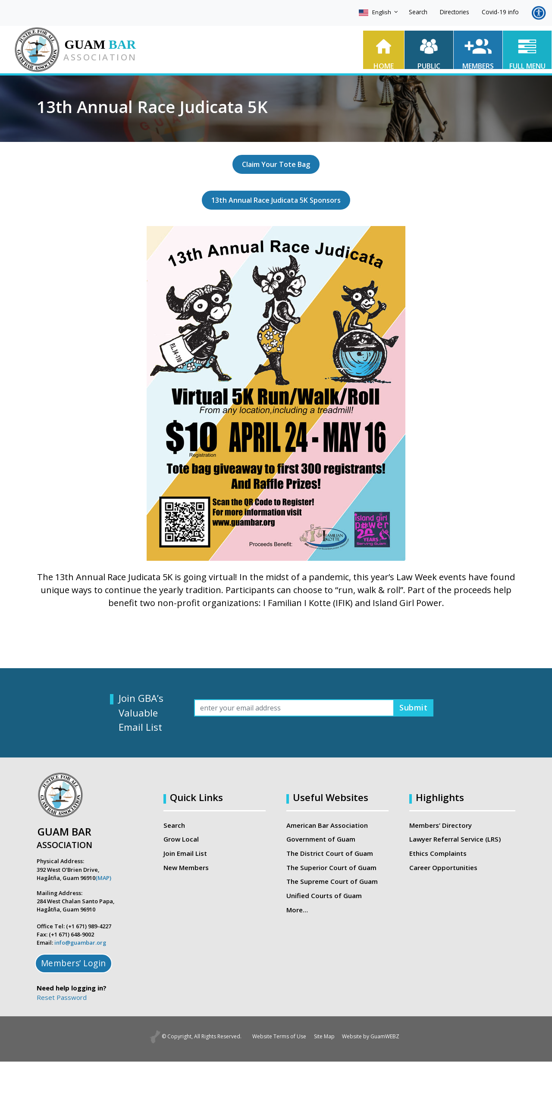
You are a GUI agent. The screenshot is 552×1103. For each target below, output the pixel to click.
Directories (454, 12)
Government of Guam (320, 839)
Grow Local (181, 839)
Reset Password (62, 997)
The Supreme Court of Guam (331, 881)
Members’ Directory (440, 825)
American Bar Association (327, 825)
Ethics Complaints (437, 853)
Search (418, 12)
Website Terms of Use (275, 1036)
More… (297, 909)
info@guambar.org (80, 942)
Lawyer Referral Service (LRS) (455, 839)
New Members (185, 867)
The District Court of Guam (329, 853)
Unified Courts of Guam (323, 895)
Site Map (324, 1036)
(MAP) (103, 878)
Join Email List (185, 853)
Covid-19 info (500, 12)
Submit (411, 707)
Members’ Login (73, 963)
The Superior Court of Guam (331, 867)
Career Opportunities (442, 867)
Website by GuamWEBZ (375, 1036)
